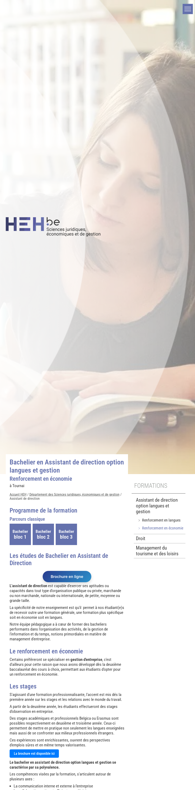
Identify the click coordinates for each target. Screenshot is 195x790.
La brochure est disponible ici (34, 754)
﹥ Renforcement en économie (160, 528)
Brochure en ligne (67, 576)
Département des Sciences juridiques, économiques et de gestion (74, 494)
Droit (140, 538)
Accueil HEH (18, 494)
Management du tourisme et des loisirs (157, 551)
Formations (150, 485)
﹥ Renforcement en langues (158, 520)
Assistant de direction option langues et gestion (157, 505)
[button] (188, 9)
